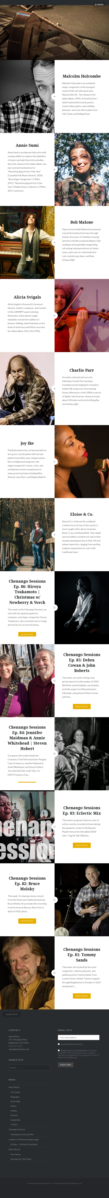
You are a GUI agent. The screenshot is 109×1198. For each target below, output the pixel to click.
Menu (100, 4)
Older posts (12, 1014)
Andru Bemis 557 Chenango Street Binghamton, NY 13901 (19, 1039)
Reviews (14, 1115)
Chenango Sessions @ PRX (22, 1134)
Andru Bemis (14, 1087)
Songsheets (15, 1120)
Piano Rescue (14, 1149)
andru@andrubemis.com (19, 1049)
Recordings (15, 1101)
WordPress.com (75, 1183)
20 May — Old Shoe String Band (24, 1144)
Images (14, 1110)
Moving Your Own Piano (21, 1159)
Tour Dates (15, 1092)
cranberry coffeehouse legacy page (24, 1139)
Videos (13, 1106)
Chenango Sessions (17, 1129)
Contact (14, 1124)
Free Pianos (16, 1154)
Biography (15, 1097)
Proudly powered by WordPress (40, 1183)
